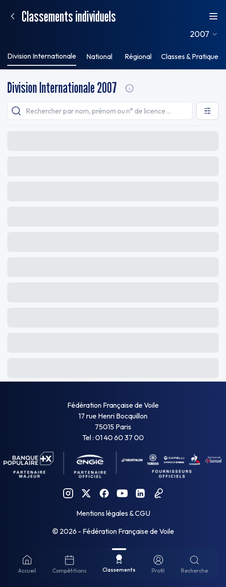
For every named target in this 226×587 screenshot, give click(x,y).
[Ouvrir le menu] (213, 16)
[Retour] (12, 16)
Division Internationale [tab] (41, 55)
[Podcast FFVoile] (158, 493)
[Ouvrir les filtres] (207, 111)
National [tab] (99, 56)
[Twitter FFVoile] (86, 493)
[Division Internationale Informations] (129, 88)
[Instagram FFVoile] (68, 493)
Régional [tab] (138, 56)
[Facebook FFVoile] (104, 493)
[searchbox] (100, 111)
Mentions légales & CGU (113, 513)
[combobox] (204, 34)
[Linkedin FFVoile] (140, 493)
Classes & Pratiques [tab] (191, 56)
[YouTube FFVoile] (122, 493)
